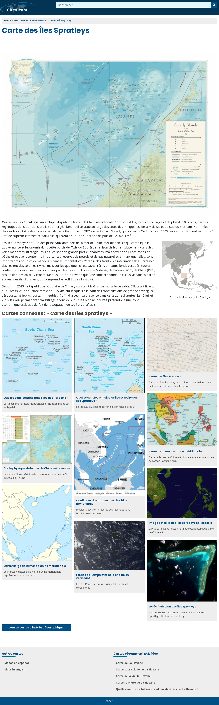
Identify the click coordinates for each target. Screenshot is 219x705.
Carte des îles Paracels (165, 376)
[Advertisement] (57, 43)
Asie (16, 20)
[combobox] (133, 5)
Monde (7, 20)
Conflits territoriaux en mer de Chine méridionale (101, 502)
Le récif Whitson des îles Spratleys (172, 606)
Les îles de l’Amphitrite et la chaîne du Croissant (102, 576)
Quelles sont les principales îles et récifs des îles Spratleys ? (106, 399)
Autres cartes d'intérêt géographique (36, 627)
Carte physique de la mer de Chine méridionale (37, 468)
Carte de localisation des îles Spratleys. (189, 297)
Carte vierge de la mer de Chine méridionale (35, 566)
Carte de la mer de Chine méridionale (175, 451)
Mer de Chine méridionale (33, 20)
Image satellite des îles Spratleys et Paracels (180, 523)
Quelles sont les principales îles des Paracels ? (36, 398)
